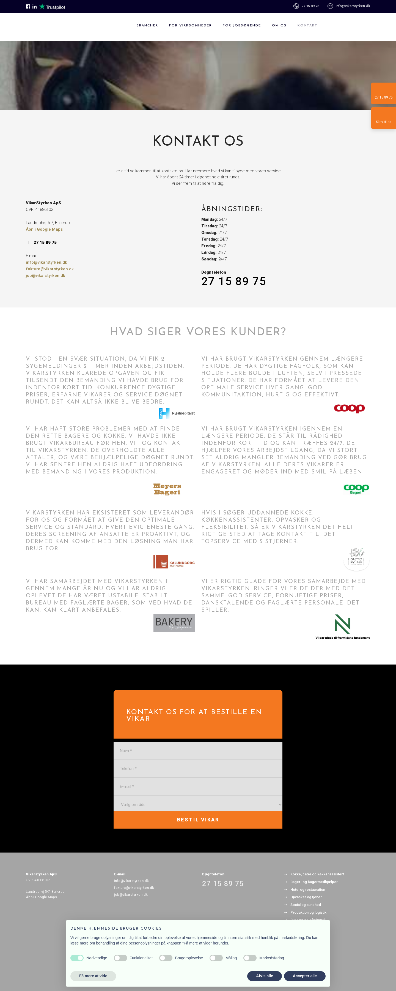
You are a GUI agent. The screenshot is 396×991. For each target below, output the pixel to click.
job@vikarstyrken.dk (45, 275)
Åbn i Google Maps (44, 229)
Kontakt (308, 25)
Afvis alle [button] (264, 976)
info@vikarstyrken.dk (353, 6)
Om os (279, 25)
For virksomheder (190, 25)
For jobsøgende (242, 25)
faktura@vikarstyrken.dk (50, 268)
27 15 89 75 (306, 6)
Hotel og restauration (307, 889)
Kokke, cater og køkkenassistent (317, 874)
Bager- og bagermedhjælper (314, 882)
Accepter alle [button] (305, 976)
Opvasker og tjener (306, 897)
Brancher (147, 25)
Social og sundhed (305, 905)
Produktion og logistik (308, 912)
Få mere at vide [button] (93, 976)
